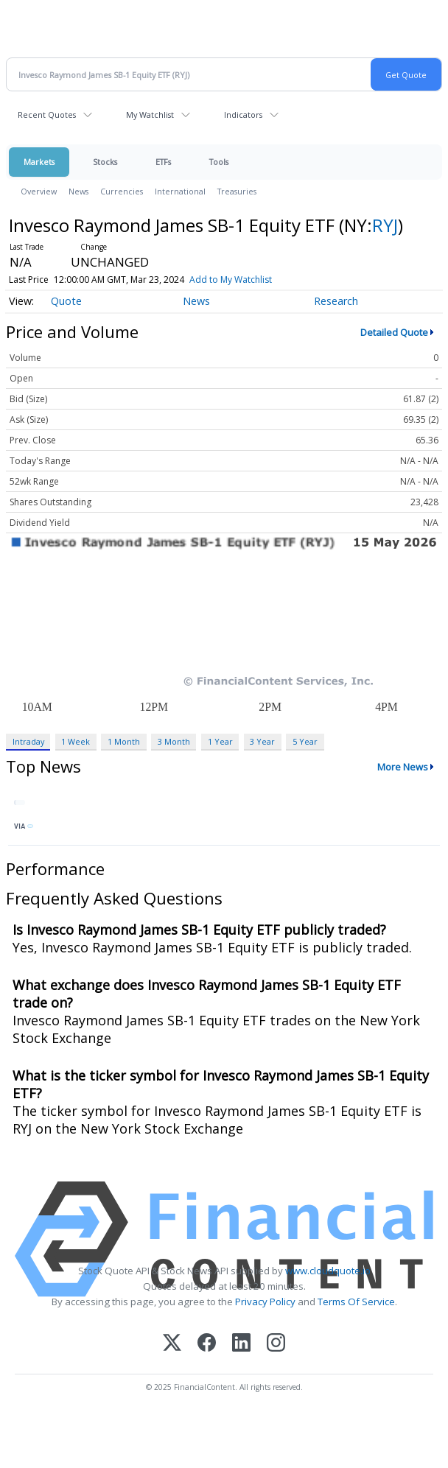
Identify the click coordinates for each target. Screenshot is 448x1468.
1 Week (75, 741)
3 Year (262, 741)
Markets (39, 161)
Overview (39, 191)
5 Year (305, 741)
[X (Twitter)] (172, 1343)
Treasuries (236, 191)
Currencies (121, 191)
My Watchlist (150, 114)
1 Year (220, 741)
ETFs (163, 161)
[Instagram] (276, 1343)
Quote (66, 301)
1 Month (124, 741)
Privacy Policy (265, 1301)
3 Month (174, 741)
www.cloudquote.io (328, 1270)
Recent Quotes (47, 114)
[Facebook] (207, 1343)
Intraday (28, 741)
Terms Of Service (356, 1301)
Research (336, 301)
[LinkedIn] (241, 1343)
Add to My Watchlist (230, 279)
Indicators (243, 114)
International (180, 191)
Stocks (105, 161)
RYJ (385, 225)
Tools (218, 161)
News (78, 191)
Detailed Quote (394, 332)
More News (402, 766)
